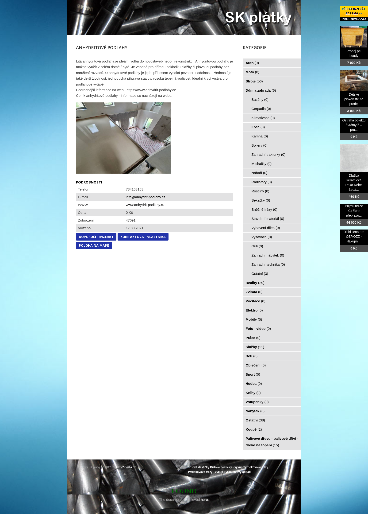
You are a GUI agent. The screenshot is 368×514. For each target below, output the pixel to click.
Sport (253, 374)
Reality (255, 283)
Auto (252, 63)
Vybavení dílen (266, 228)
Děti (252, 356)
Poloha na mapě (94, 245)
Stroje (254, 81)
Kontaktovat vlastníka (143, 236)
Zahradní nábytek (268, 255)
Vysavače (262, 237)
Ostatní (260, 274)
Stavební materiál (268, 219)
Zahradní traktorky (268, 154)
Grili (257, 246)
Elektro (254, 310)
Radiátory (262, 182)
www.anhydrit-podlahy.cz (145, 205)
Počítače (255, 301)
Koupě (254, 429)
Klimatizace (263, 118)
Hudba (254, 384)
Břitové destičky (198, 467)
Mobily (254, 319)
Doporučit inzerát (96, 236)
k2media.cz (128, 467)
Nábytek (255, 411)
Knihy (253, 393)
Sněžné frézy (264, 209)
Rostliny (260, 191)
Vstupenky (257, 402)
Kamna (260, 136)
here (204, 500)
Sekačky (261, 200)
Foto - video (258, 329)
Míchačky (262, 164)
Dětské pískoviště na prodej (354, 99)
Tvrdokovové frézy (255, 467)
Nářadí (260, 173)
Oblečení (256, 365)
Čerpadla (261, 109)
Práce (253, 338)
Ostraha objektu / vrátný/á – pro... (354, 125)
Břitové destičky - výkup (226, 467)
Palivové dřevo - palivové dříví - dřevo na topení (272, 441)
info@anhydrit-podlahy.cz (145, 197)
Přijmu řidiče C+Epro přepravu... (354, 210)
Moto (252, 72)
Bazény (260, 99)
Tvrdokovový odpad (237, 472)
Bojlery (260, 145)
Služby (255, 347)
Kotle (258, 127)
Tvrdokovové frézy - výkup (205, 472)
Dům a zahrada (261, 90)
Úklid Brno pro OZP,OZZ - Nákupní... (354, 236)
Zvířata (254, 292)
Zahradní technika (268, 264)
